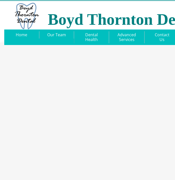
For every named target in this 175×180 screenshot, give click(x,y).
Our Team (56, 35)
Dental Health (91, 37)
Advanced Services (127, 37)
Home (21, 35)
